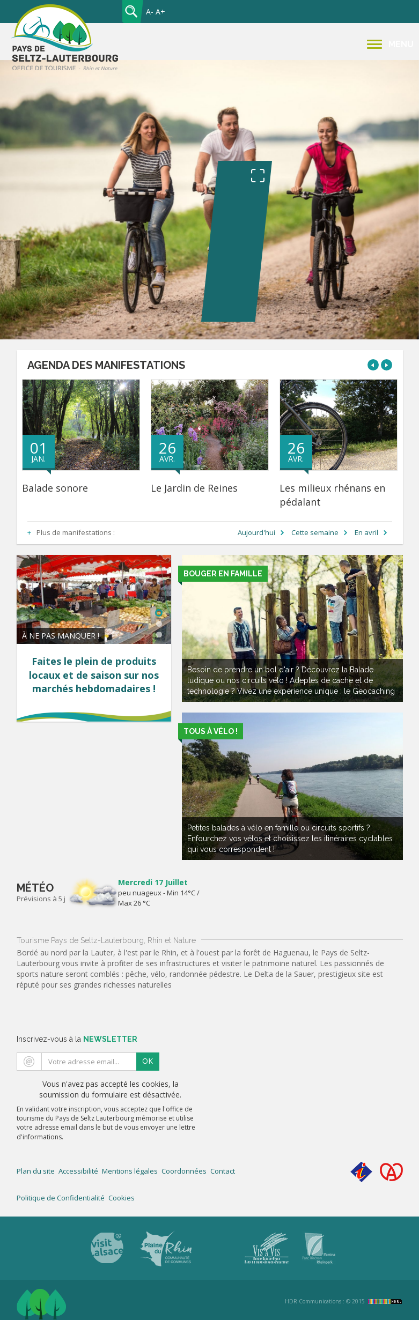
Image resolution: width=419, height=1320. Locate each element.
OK (147, 1061)
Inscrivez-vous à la (77, 1039)
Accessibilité (78, 1171)
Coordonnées (184, 1171)
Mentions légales (130, 1171)
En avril (366, 532)
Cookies (121, 1198)
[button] (373, 364)
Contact (222, 1171)
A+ (160, 11)
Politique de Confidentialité (61, 1198)
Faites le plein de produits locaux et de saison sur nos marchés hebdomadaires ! (94, 675)
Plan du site (36, 1171)
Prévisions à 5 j (41, 898)
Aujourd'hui (256, 532)
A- (149, 11)
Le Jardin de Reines (194, 487)
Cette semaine (315, 532)
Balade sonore (55, 487)
